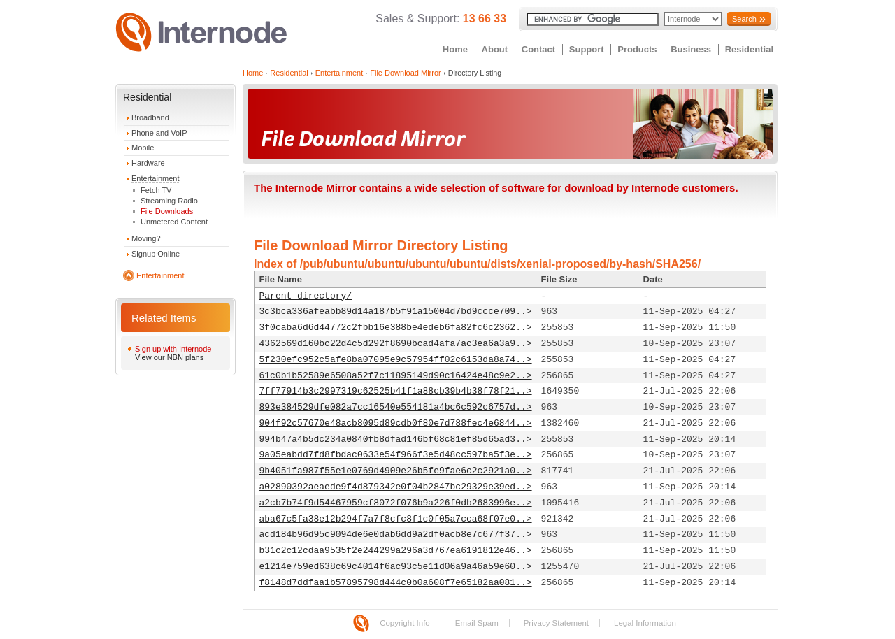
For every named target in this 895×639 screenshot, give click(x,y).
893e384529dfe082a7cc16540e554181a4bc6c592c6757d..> (395, 407)
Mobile (142, 147)
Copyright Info (405, 623)
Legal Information (645, 623)
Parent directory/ (305, 296)
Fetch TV (156, 190)
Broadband (150, 117)
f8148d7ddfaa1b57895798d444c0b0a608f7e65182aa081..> (395, 582)
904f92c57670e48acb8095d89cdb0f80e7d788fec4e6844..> (395, 423)
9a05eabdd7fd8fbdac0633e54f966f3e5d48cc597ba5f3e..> (395, 455)
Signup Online (155, 254)
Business (691, 49)
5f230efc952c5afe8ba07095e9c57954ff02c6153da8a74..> (395, 359)
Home (455, 49)
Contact (538, 49)
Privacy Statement (556, 623)
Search (744, 19)
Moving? (146, 238)
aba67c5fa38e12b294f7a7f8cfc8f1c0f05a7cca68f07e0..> (395, 519)
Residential (749, 49)
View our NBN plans (169, 357)
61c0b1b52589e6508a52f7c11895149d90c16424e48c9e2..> (395, 376)
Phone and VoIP (159, 133)
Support (586, 49)
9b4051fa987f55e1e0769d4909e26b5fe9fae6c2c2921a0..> (395, 471)
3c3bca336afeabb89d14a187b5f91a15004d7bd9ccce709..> (395, 311)
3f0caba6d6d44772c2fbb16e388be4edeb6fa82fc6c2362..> (395, 327)
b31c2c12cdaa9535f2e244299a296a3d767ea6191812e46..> (395, 550)
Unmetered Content (174, 221)
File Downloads (167, 211)
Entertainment (155, 178)
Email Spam (477, 623)
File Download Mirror (405, 73)
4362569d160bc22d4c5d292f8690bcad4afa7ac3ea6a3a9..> (395, 343)
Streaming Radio (169, 200)
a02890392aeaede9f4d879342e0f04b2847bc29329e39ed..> (395, 487)
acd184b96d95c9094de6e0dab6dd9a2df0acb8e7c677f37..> (395, 534)
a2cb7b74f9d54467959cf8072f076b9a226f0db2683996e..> (395, 503)
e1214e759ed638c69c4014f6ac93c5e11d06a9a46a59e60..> (395, 566)
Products (637, 49)
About (495, 49)
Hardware (148, 163)
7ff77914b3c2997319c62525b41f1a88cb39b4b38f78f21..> (395, 391)
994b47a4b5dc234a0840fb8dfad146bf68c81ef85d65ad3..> (395, 439)
